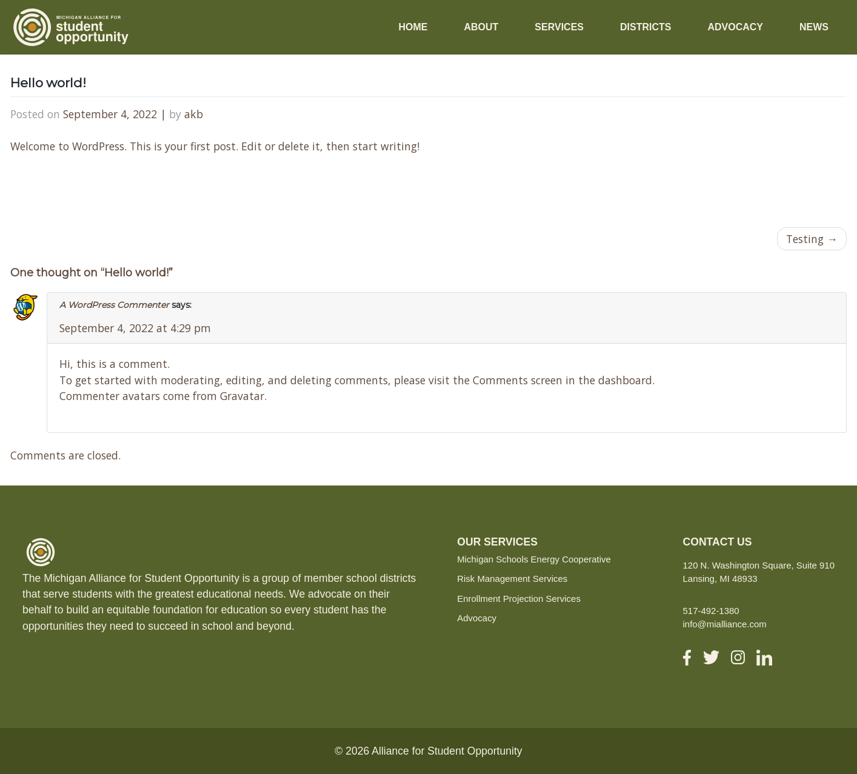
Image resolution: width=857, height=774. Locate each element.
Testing (805, 239)
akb (193, 114)
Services (559, 27)
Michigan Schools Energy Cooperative (534, 559)
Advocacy (735, 27)
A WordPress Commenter (114, 304)
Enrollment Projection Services (519, 598)
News (814, 27)
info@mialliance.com (725, 624)
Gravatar (242, 396)
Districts (645, 27)
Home (412, 27)
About (481, 27)
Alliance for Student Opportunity (447, 751)
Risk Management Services (512, 578)
